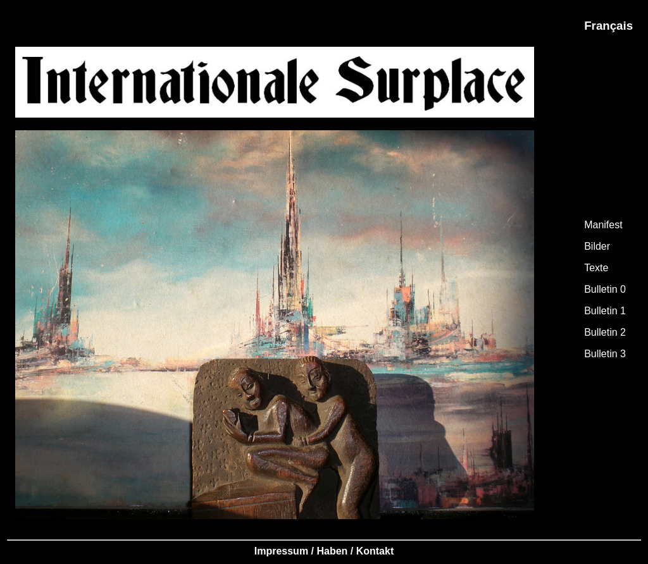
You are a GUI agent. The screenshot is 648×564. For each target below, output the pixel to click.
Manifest (603, 224)
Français (608, 25)
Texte (596, 267)
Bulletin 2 (605, 332)
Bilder (597, 246)
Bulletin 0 (605, 289)
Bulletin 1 (605, 310)
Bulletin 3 (605, 353)
